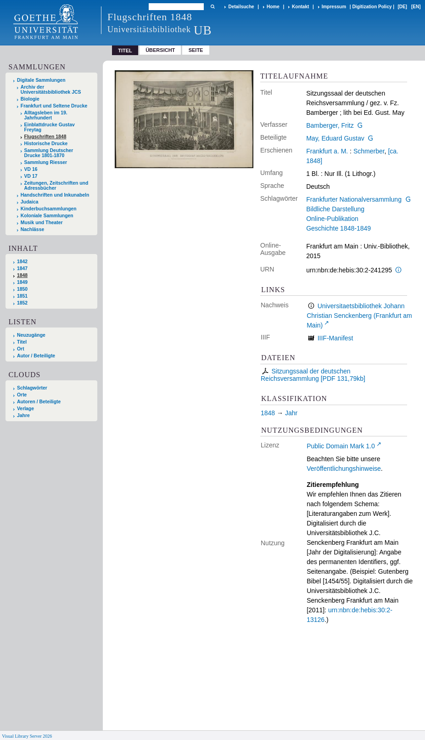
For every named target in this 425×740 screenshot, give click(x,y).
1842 (22, 261)
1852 (22, 302)
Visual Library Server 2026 (27, 736)
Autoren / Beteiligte (39, 401)
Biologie (30, 99)
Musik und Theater (42, 222)
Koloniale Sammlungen (47, 215)
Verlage (25, 408)
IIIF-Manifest (335, 338)
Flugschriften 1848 (45, 136)
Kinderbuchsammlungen (49, 208)
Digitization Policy (371, 6)
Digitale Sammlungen (41, 80)
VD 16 (31, 169)
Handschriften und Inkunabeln (55, 195)
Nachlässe (32, 229)
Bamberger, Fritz (329, 125)
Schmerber (369, 151)
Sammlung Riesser (45, 162)
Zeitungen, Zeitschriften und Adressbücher (56, 186)
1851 (22, 296)
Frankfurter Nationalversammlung (354, 199)
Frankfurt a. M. (327, 151)
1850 (22, 289)
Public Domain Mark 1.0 (341, 446)
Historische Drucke (46, 143)
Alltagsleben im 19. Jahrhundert (45, 115)
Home (273, 6)
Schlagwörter (32, 387)
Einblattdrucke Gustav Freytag (49, 127)
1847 (22, 268)
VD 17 (31, 176)
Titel (22, 342)
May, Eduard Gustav (335, 138)
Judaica (30, 201)
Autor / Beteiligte (36, 355)
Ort (20, 348)
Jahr (291, 413)
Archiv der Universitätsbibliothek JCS (51, 90)
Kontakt (300, 6)
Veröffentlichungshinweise (344, 468)
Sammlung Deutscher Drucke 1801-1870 (48, 153)
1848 (22, 275)
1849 (22, 282)
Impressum (334, 6)
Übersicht (160, 50)
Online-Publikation (332, 218)
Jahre (23, 415)
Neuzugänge (31, 335)
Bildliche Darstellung (335, 209)
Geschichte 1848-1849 (338, 228)
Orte (22, 394)
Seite (196, 50)
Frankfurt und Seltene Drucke (54, 105)
